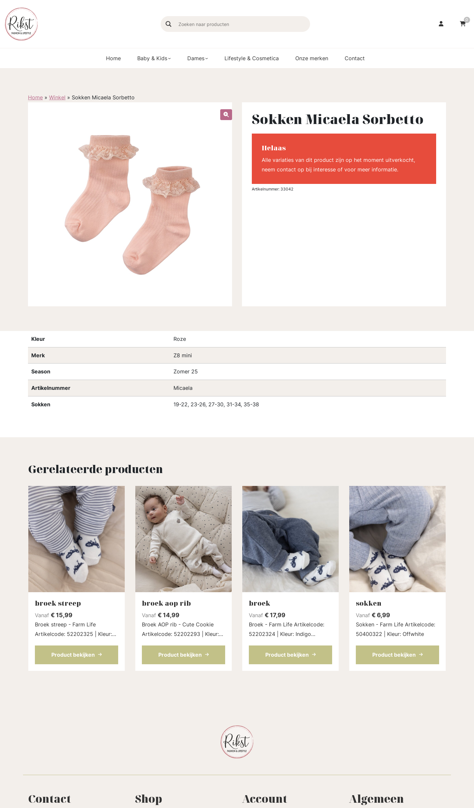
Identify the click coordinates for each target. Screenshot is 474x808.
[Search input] (243, 24)
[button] (226, 114)
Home (113, 58)
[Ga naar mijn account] (441, 24)
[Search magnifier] (168, 24)
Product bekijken (76, 654)
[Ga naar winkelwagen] (463, 24)
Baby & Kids (152, 58)
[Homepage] (79, 23)
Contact (355, 58)
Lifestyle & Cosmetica (251, 58)
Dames (195, 58)
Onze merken (311, 58)
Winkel (57, 97)
